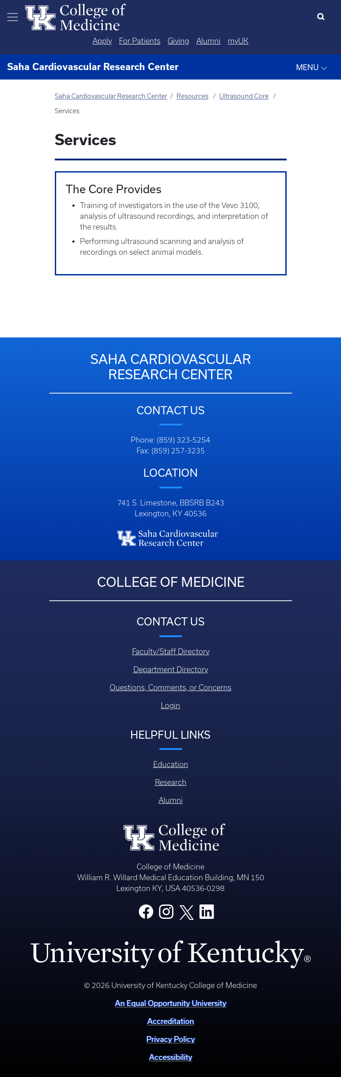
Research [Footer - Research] (170, 782)
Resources (192, 96)
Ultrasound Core (244, 96)
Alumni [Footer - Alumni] (171, 800)
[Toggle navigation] (12, 17)
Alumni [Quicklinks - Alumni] (208, 41)
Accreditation (170, 1021)
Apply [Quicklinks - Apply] (102, 41)
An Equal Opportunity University (170, 1003)
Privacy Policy (170, 1039)
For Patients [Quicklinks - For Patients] (139, 41)
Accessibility (170, 1057)
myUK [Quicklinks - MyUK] (238, 41)
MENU (312, 67)
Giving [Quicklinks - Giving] (178, 41)
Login (170, 705)
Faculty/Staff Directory (170, 651)
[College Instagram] (166, 914)
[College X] (186, 912)
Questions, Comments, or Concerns (170, 687)
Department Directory (170, 669)
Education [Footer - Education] (170, 764)
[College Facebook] (146, 914)
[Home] (75, 16)
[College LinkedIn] (206, 914)
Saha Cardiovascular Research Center (111, 96)
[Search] (323, 17)
